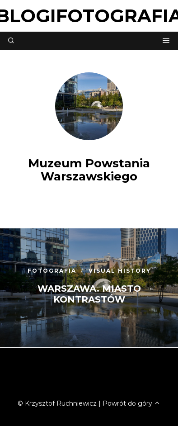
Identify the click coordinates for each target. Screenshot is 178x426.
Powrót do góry (131, 403)
